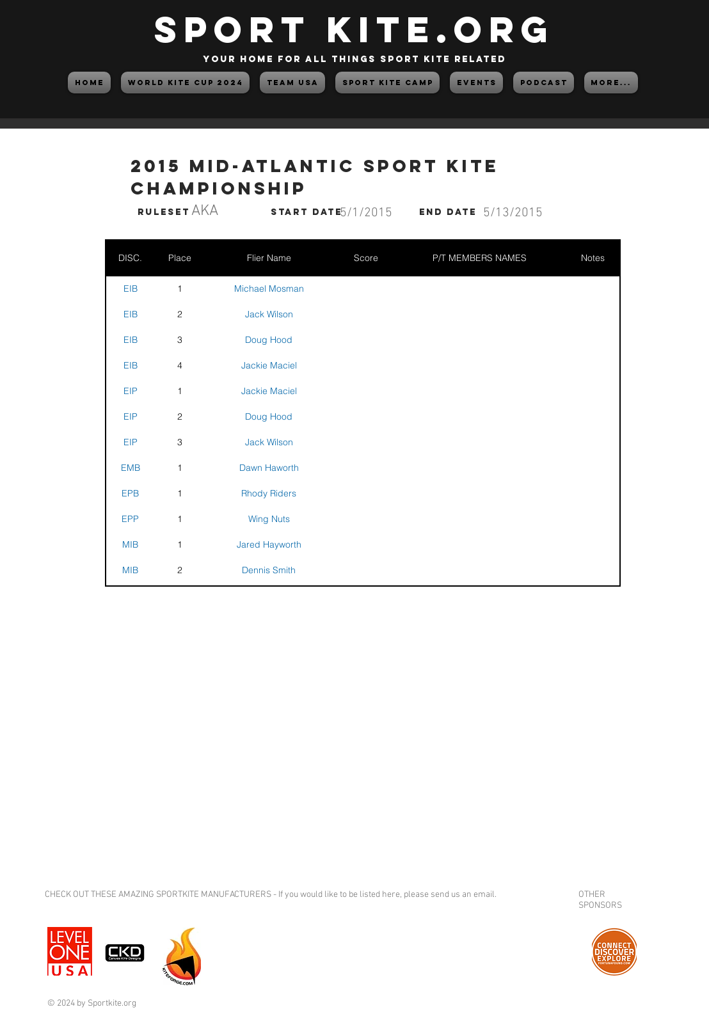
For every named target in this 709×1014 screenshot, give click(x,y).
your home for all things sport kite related (354, 59)
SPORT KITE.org (354, 29)
